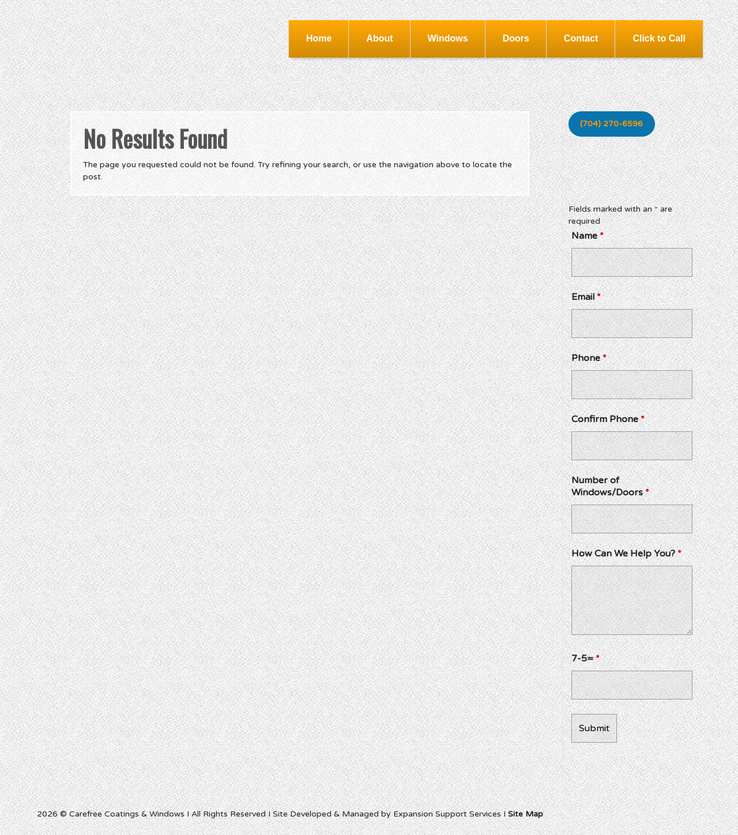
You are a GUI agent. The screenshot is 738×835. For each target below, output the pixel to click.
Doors (516, 38)
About (379, 38)
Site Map (525, 814)
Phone (589, 358)
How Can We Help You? (626, 553)
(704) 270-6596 (611, 124)
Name (587, 236)
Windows (448, 38)
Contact (581, 38)
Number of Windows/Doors (610, 486)
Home (319, 38)
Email (586, 297)
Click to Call (659, 38)
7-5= (585, 658)
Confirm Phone (608, 419)
